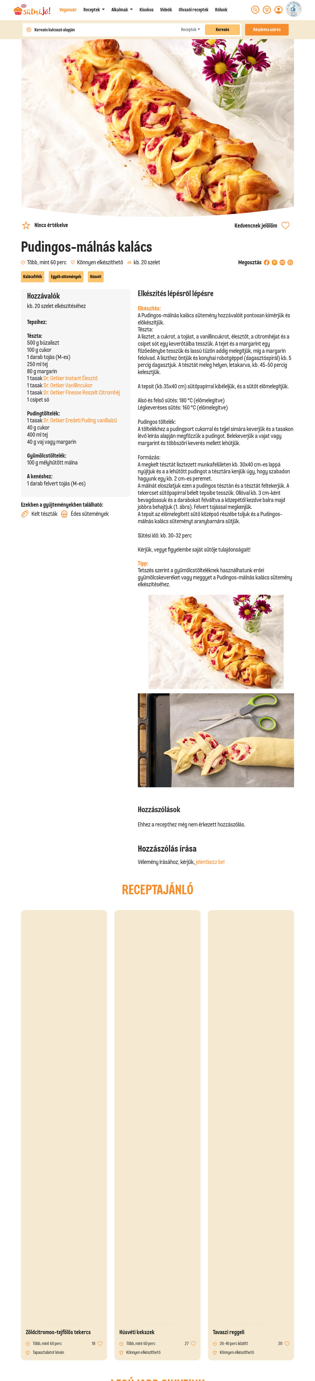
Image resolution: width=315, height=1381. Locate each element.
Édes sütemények (85, 514)
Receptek (188, 29)
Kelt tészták (39, 514)
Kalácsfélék (32, 276)
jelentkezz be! (210, 861)
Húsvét (95, 276)
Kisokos (147, 10)
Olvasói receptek (193, 10)
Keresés (222, 29)
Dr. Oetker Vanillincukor (68, 385)
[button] (94, 10)
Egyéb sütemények (66, 276)
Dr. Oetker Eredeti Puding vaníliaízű (80, 420)
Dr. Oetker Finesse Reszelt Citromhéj (82, 392)
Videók (166, 10)
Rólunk (221, 10)
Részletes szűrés (267, 29)
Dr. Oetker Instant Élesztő (71, 378)
